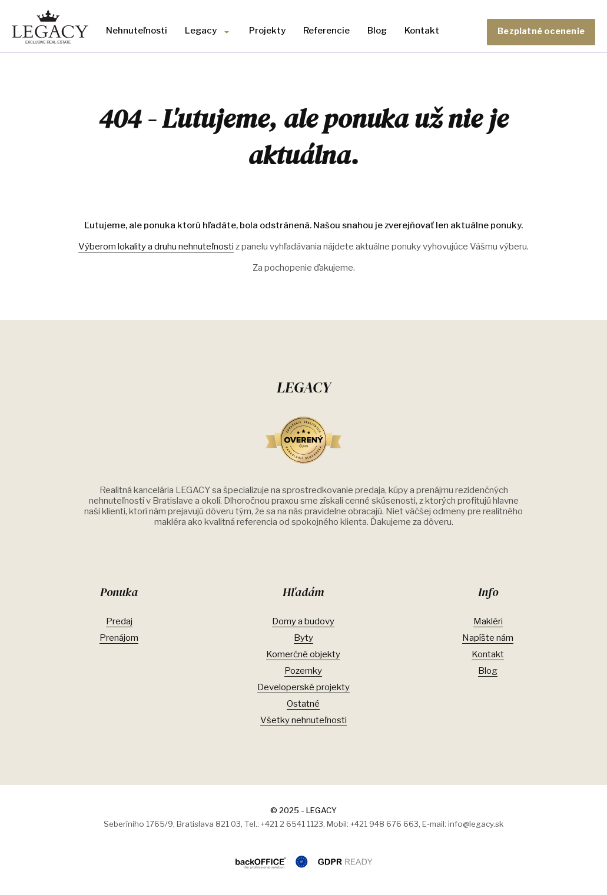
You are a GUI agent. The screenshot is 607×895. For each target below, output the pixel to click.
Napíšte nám (487, 638)
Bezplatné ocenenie (541, 31)
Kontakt (421, 30)
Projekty (267, 30)
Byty (303, 638)
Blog (377, 30)
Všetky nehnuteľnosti (303, 720)
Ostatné (303, 703)
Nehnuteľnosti (136, 30)
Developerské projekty (303, 687)
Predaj (119, 621)
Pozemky (303, 671)
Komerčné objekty (303, 654)
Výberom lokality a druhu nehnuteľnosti (156, 246)
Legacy (201, 30)
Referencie (326, 30)
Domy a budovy (303, 621)
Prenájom (118, 638)
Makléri (488, 621)
